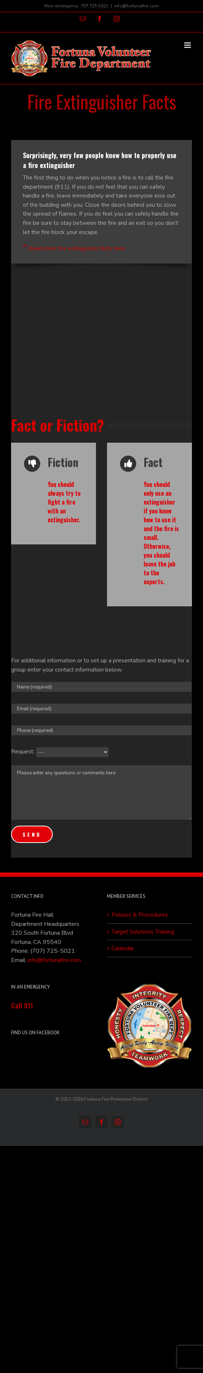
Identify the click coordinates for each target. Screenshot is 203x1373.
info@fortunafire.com (136, 6)
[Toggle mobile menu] (188, 45)
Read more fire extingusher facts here (76, 248)
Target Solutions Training (142, 932)
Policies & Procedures (139, 915)
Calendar (122, 948)
